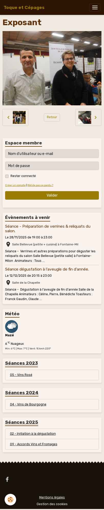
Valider (52, 195)
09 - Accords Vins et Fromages (33, 444)
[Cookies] (10, 499)
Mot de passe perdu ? (40, 185)
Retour (52, 117)
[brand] (24, 7)
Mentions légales (52, 497)
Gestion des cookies (52, 504)
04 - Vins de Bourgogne (28, 404)
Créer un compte (15, 185)
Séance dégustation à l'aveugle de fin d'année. (47, 269)
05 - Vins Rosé (21, 375)
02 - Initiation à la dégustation (33, 433)
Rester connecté (23, 176)
